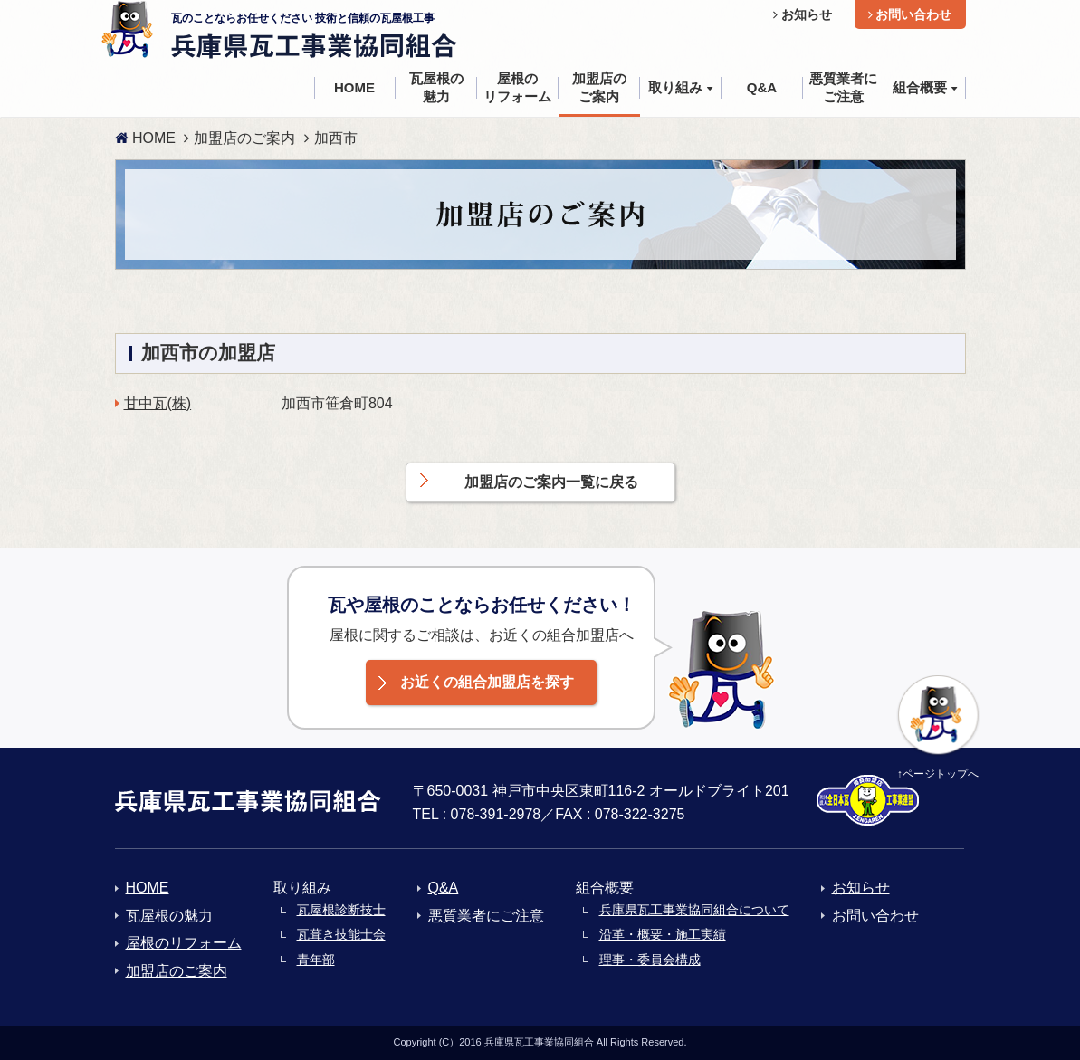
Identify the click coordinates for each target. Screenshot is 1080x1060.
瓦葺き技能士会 (341, 934)
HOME (145, 138)
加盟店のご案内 (244, 138)
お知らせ (802, 14)
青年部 (316, 959)
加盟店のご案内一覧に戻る (551, 482)
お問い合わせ (910, 14)
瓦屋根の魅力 (169, 915)
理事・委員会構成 (650, 959)
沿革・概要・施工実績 (662, 934)
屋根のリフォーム (184, 942)
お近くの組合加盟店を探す (487, 682)
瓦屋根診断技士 (341, 909)
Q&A (443, 887)
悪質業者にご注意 (486, 915)
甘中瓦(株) (158, 403)
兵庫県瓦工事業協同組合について (694, 909)
